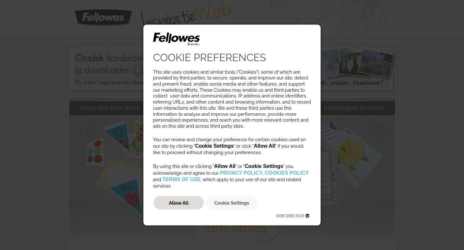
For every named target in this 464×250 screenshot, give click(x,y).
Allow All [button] (178, 202)
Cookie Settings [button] (231, 202)
